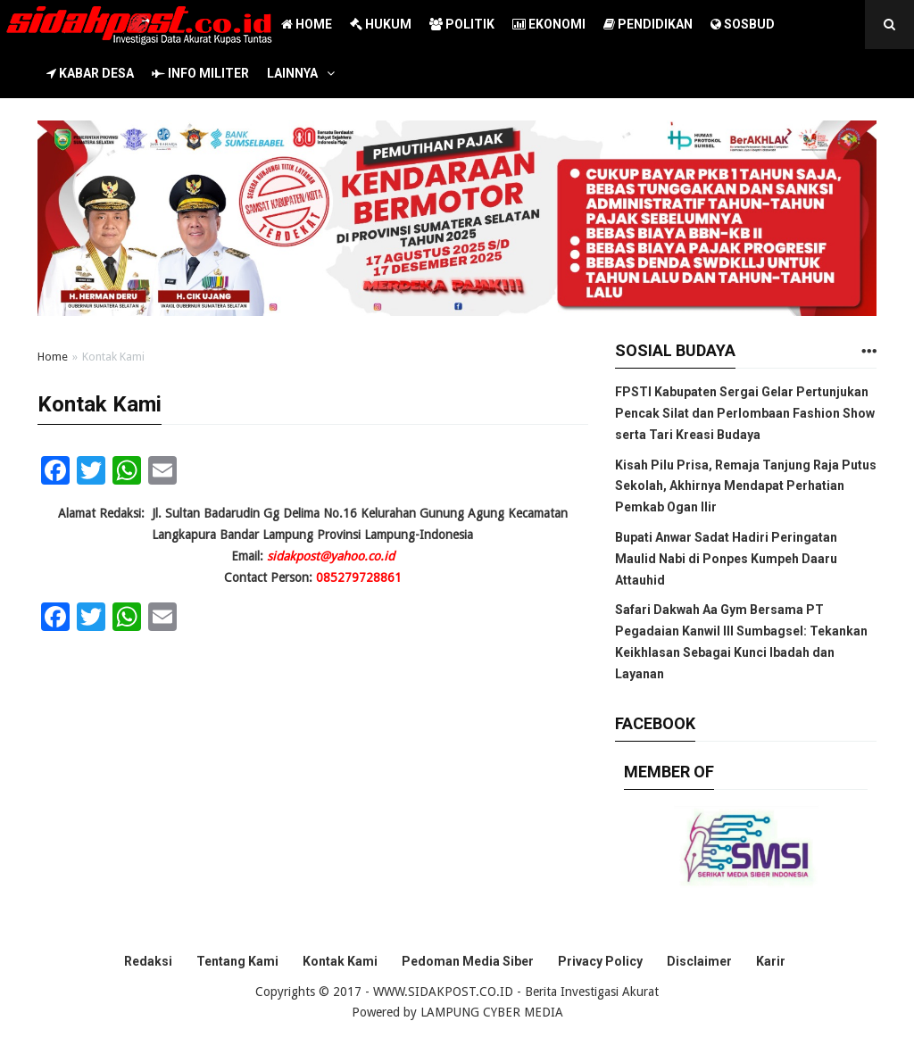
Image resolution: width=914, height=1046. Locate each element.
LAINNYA (292, 73)
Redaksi (148, 961)
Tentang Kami (237, 961)
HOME (306, 24)
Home (52, 356)
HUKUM (380, 24)
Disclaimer (699, 961)
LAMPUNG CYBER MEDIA (491, 1012)
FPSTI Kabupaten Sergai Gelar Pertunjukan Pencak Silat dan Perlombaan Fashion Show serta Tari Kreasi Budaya (745, 413)
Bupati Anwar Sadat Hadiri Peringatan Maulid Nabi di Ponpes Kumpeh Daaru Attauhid (726, 558)
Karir (770, 961)
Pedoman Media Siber (468, 961)
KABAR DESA (90, 73)
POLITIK (461, 24)
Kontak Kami (340, 961)
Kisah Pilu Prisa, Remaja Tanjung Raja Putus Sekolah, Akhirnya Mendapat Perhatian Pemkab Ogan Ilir (746, 486)
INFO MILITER (200, 73)
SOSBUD (742, 24)
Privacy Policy (600, 961)
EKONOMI (549, 24)
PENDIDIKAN (648, 24)
